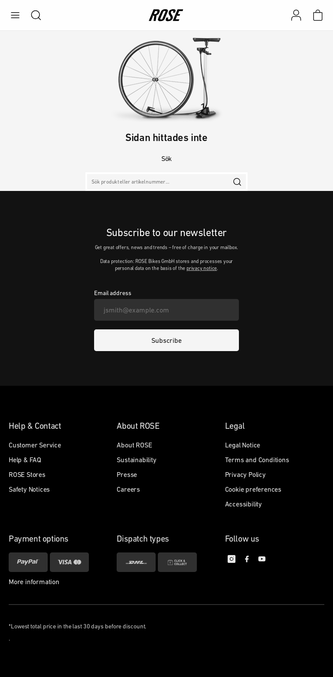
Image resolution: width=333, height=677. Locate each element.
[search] (32, 15)
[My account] (296, 15)
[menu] (15, 15)
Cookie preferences (253, 489)
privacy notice (201, 268)
